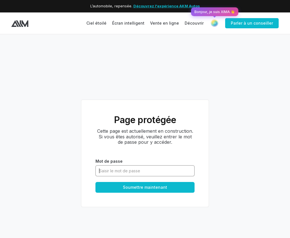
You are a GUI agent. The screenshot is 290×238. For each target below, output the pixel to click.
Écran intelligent (128, 23)
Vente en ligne (164, 23)
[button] (194, 23)
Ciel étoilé (96, 23)
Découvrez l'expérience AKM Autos (166, 6)
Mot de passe (109, 161)
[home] (19, 23)
